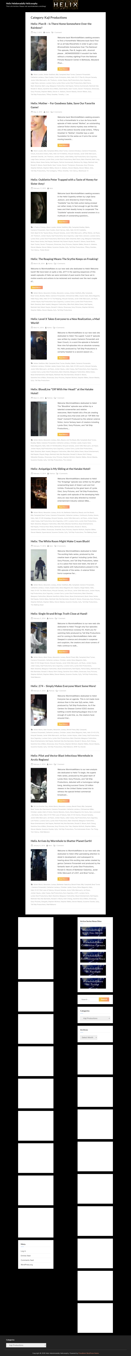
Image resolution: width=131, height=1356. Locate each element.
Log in (23, 1251)
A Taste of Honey (40, 227)
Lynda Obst (60, 83)
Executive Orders (42, 154)
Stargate (44, 901)
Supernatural (46, 532)
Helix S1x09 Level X (77, 366)
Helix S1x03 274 (93, 732)
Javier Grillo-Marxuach (38, 80)
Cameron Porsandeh (83, 74)
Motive (33, 162)
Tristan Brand (44, 250)
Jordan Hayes (62, 80)
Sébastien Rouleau (37, 457)
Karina (48, 32)
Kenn (47, 112)
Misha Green (79, 304)
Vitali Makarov (36, 677)
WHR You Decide (80, 747)
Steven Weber (82, 91)
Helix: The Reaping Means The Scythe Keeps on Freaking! (64, 258)
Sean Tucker (72, 89)
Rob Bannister (69, 375)
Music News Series (42, 162)
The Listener (67, 460)
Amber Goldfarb (49, 74)
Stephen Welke (46, 91)
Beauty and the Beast (68, 440)
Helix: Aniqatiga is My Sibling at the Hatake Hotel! (61, 468)
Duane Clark (83, 296)
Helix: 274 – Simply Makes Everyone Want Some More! (63, 686)
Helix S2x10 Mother (60, 154)
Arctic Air (60, 512)
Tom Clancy (73, 171)
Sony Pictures (35, 91)
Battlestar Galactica (71, 512)
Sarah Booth (63, 89)
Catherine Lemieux (37, 77)
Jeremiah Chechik (37, 156)
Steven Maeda (71, 91)
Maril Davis (87, 83)
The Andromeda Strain (82, 829)
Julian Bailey (69, 156)
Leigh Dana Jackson (38, 83)
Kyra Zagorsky (85, 80)
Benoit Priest (70, 657)
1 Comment (58, 32)
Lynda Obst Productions (73, 83)
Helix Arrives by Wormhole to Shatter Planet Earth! (61, 840)
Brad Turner (71, 74)
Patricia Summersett (81, 86)
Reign (85, 162)
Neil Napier (69, 86)
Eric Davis (85, 812)
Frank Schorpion (60, 77)
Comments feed (27, 1260)
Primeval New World (46, 527)
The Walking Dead (90, 532)
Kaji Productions (73, 80)
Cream (47, 588)
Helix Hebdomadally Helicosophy (21, 3)
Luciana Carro (51, 83)
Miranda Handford (71, 524)
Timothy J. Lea (63, 94)
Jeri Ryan (96, 233)
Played (41, 454)
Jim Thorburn (52, 80)
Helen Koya (35, 299)
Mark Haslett (46, 304)
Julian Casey (69, 369)
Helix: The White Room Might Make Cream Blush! (60, 541)
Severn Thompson (84, 89)
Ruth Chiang (87, 454)
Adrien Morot (38, 293)
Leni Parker (35, 821)
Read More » (64, 69)
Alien (58, 440)
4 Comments (59, 327)
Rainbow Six (78, 162)
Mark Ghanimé (36, 86)
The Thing (94, 829)
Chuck (33, 154)
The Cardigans (51, 171)
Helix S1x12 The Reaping (52, 299)
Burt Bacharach (45, 809)
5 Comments (61, 546)
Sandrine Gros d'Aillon (50, 89)
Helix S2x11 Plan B (77, 77)
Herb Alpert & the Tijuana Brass (42, 233)
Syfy (89, 91)
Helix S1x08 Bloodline (54, 446)
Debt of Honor (47, 812)
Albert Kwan (47, 657)
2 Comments (60, 263)
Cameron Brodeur (75, 151)
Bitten (57, 151)
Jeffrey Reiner (87, 233)
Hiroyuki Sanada (91, 77)
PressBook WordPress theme (89, 1353)
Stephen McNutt (36, 168)
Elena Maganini (94, 296)
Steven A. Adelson (59, 91)
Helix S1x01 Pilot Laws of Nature (54, 815)
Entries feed (26, 1256)
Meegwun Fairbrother (57, 86)
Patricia (49, 398)
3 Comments (57, 112)
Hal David (35, 815)
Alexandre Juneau (63, 293)
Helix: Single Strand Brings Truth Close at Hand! (59, 613)
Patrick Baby (43, 599)
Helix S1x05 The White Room (41, 590)
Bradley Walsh (84, 227)
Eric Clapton (75, 588)
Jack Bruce (68, 590)
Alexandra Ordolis (49, 293)
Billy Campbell (61, 74)
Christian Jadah (50, 366)
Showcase (95, 89)
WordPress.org (27, 1265)
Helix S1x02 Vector (73, 815)
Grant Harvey (60, 230)
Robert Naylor (68, 241)
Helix (68, 77)
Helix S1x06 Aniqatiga (43, 518)
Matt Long (45, 86)
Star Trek (68, 826)
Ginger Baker (84, 588)
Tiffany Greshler (51, 94)
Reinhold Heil (93, 86)
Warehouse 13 (83, 171)
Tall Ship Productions (38, 94)
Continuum (83, 515)
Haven (96, 515)
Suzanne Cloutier (58, 247)
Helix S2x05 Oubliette (78, 230)
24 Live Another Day (41, 806)
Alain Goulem (47, 729)
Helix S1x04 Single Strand (40, 663)
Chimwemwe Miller (72, 296)
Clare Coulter (49, 77)
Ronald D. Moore (36, 89)
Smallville (58, 529)
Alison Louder (38, 74)
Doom (67, 812)
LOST (66, 521)
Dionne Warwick (58, 812)
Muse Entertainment (38, 375)
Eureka (90, 515)
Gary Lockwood (94, 812)
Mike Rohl (70, 304)
